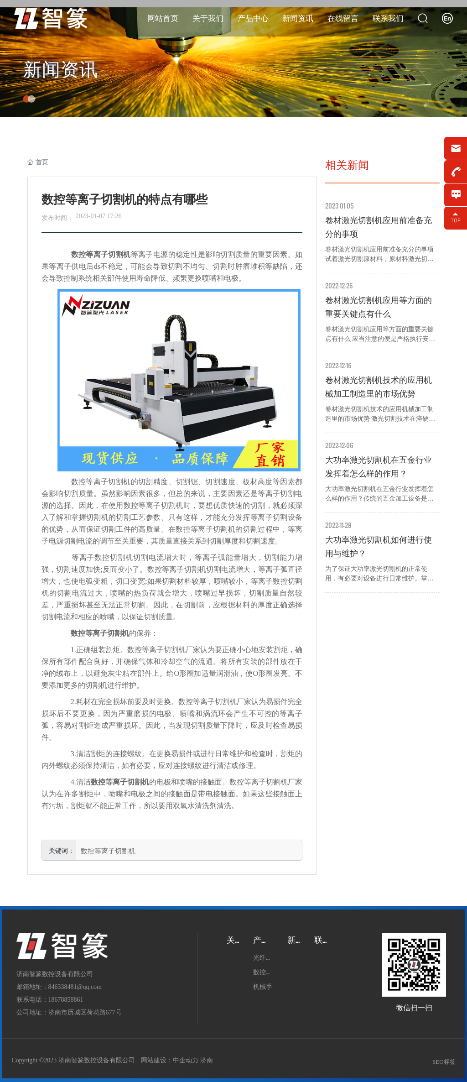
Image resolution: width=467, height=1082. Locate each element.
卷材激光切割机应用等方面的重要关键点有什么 (378, 307)
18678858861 (65, 999)
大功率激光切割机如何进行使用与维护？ (378, 546)
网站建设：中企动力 (169, 1060)
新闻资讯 (60, 69)
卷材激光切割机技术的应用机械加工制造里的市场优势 (378, 387)
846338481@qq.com (75, 986)
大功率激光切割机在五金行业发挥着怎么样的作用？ (378, 466)
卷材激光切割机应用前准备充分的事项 (378, 227)
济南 (206, 1060)
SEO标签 (444, 1061)
